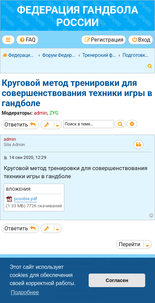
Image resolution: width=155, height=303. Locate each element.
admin (40, 113)
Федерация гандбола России (77, 16)
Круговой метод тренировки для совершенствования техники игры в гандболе (77, 93)
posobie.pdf (25, 198)
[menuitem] (27, 39)
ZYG (54, 113)
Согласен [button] (117, 280)
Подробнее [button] (25, 292)
